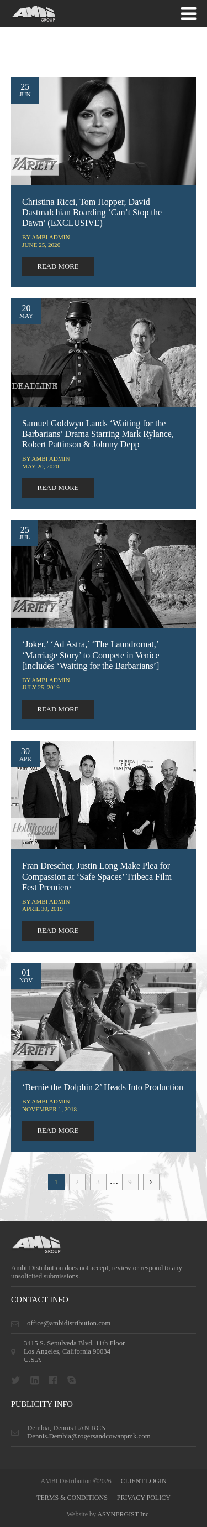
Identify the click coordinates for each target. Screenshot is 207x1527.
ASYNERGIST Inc (122, 1514)
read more (57, 266)
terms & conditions (72, 1498)
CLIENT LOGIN (144, 1481)
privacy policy (144, 1498)
